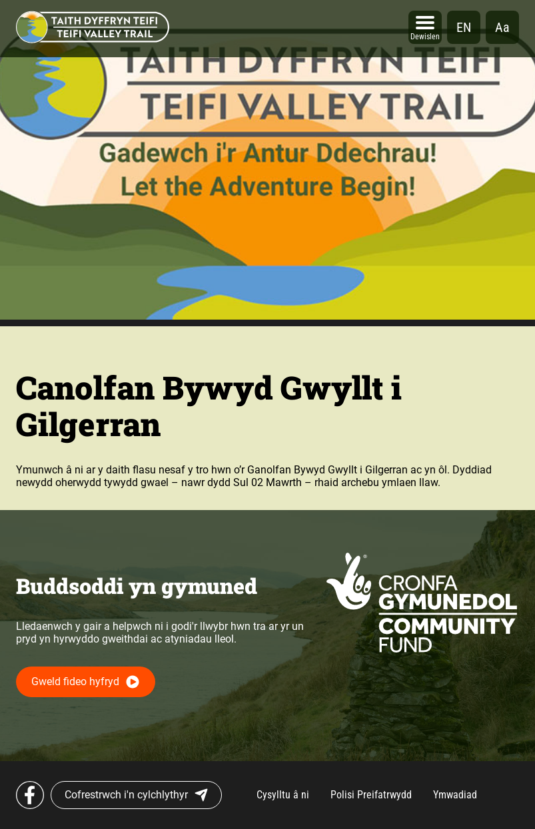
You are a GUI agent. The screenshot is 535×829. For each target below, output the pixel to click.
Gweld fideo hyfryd (75, 681)
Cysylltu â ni (283, 794)
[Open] (425, 27)
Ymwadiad (455, 794)
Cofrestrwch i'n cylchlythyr (136, 795)
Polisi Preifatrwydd (371, 794)
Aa (502, 27)
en (463, 27)
